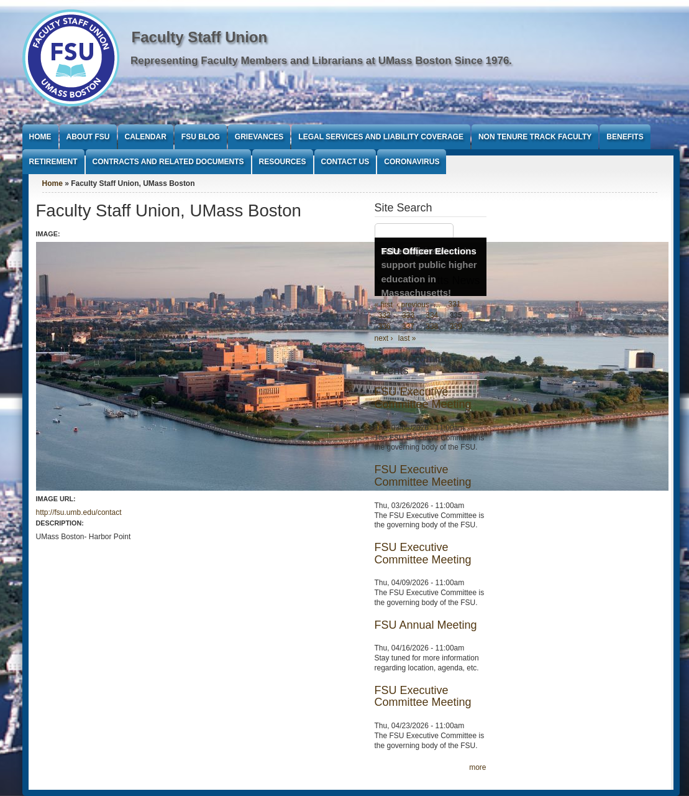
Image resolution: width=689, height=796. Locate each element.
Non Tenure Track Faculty (534, 136)
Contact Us (345, 161)
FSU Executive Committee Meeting (423, 398)
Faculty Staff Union (200, 37)
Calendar (146, 136)
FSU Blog (200, 136)
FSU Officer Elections (429, 251)
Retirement (53, 161)
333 (408, 316)
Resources (282, 161)
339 (456, 327)
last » (407, 338)
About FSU (88, 136)
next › (384, 338)
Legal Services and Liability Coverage (380, 136)
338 (432, 327)
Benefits (624, 136)
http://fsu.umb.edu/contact (79, 512)
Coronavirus (411, 161)
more (477, 767)
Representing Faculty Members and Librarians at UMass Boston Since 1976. (321, 61)
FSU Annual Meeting (426, 625)
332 (384, 316)
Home (40, 136)
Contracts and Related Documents (168, 161)
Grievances (259, 136)
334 (432, 316)
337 (408, 327)
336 (384, 327)
